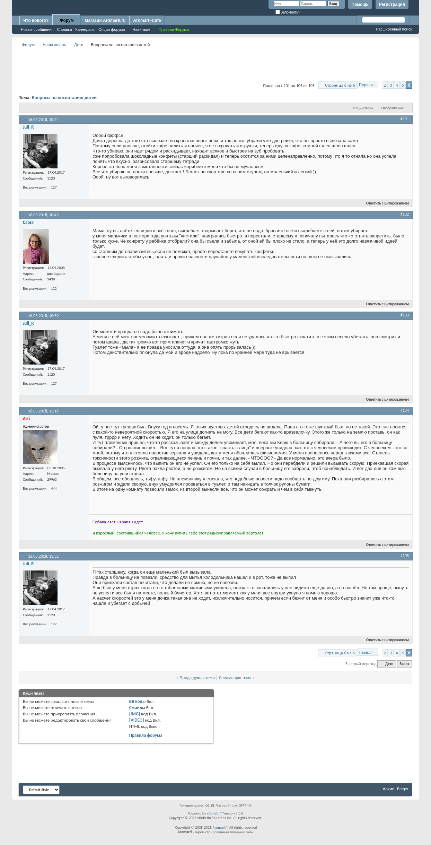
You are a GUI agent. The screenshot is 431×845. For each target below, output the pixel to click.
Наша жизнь (54, 44)
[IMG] (134, 713)
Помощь (360, 4)
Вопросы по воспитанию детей (64, 98)
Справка (64, 29)
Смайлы (137, 707)
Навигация (141, 29)
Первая (366, 84)
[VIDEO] (136, 720)
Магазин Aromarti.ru (105, 20)
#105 (405, 555)
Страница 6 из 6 (340, 85)
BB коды (137, 701)
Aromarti (219, 827)
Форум (66, 20)
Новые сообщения (37, 29)
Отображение (392, 108)
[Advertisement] (215, 64)
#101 (405, 118)
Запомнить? (287, 12)
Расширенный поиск (394, 29)
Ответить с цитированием (384, 203)
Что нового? (36, 20)
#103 (405, 315)
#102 (405, 214)
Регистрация (392, 4)
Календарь (85, 29)
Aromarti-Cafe (147, 20)
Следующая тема (235, 677)
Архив (388, 788)
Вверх (404, 664)
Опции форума (111, 29)
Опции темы (363, 108)
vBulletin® (214, 813)
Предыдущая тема (197, 677)
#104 (405, 410)
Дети (78, 44)
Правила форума (145, 735)
